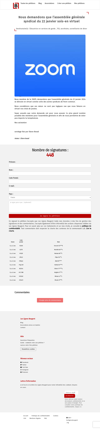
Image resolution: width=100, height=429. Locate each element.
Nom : (11, 170)
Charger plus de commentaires (50, 300)
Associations (49, 3)
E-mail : (12, 186)
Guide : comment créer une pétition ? (32, 342)
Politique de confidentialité (41, 415)
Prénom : (12, 162)
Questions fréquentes (27, 340)
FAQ (45, 418)
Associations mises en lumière (30, 325)
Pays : (11, 194)
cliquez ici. (78, 406)
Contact (22, 327)
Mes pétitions (79, 3)
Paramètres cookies (28, 349)
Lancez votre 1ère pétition (29, 345)
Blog (40, 3)
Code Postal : (14, 178)
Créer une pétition (64, 3)
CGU (24, 418)
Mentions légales (35, 418)
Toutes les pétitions (27, 3)
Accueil (25, 415)
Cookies (55, 415)
